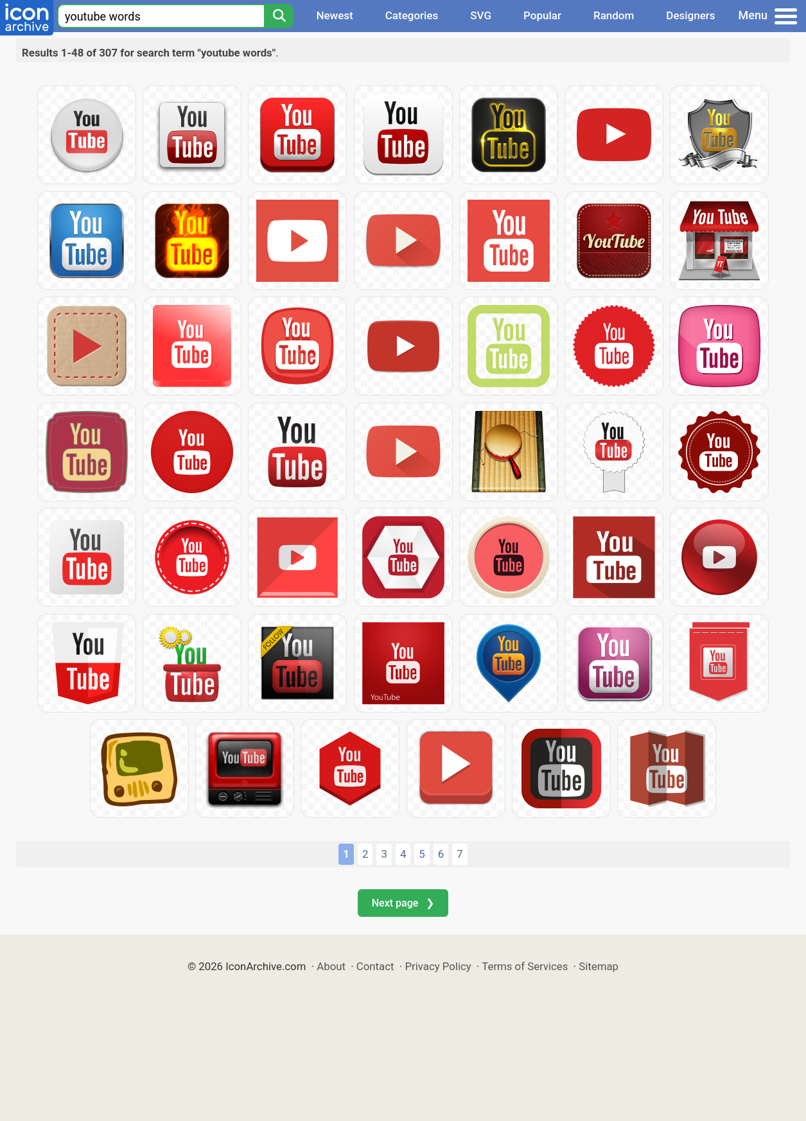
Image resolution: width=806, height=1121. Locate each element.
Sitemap (598, 966)
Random (613, 15)
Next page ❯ (403, 903)
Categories (412, 15)
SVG (480, 15)
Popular (542, 15)
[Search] (278, 16)
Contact (375, 966)
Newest (334, 15)
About (331, 966)
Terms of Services (525, 966)
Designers (690, 15)
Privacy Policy (438, 966)
